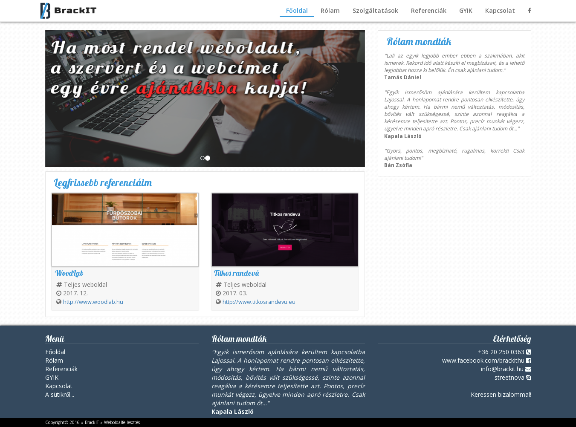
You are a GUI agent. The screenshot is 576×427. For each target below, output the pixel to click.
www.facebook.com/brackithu (483, 360)
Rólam (330, 10)
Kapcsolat (500, 10)
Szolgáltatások (375, 10)
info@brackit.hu (502, 369)
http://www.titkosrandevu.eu (259, 302)
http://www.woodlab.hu (93, 302)
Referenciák (428, 10)
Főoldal (297, 10)
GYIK (465, 10)
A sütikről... (59, 394)
